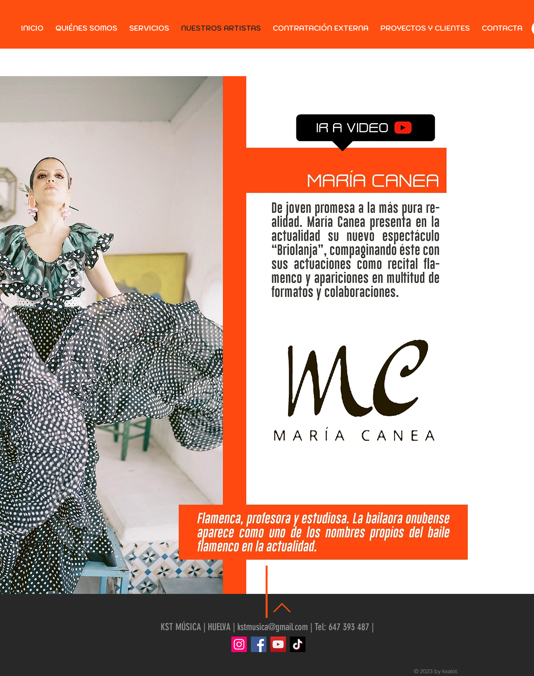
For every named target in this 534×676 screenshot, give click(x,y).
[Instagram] (239, 644)
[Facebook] (258, 644)
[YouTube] (278, 644)
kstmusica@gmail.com (272, 627)
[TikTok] (297, 644)
